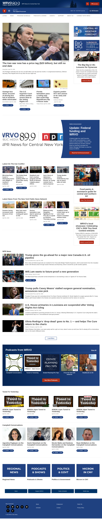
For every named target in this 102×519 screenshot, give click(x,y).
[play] (4, 11)
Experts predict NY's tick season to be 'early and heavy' (60, 95)
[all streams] (94, 11)
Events (52, 16)
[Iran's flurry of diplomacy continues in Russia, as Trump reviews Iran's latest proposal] (49, 170)
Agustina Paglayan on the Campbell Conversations (13, 444)
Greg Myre (5, 70)
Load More (51, 338)
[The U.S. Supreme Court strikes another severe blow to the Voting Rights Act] (26, 84)
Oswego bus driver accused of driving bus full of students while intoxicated (9, 96)
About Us (70, 16)
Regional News (9, 480)
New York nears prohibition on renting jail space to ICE (22, 213)
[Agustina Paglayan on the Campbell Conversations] (14, 434)
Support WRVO (39, 491)
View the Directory (86, 201)
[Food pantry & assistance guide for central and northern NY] (86, 175)
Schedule (38, 508)
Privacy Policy (80, 508)
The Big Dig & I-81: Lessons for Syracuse (86, 66)
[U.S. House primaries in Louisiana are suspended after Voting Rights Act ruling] (13, 310)
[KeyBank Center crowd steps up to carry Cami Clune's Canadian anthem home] (63, 205)
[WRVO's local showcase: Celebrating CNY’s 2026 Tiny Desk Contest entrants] (86, 214)
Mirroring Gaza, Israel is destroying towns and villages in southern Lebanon (8, 180)
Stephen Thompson (30, 327)
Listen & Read (86, 81)
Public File (79, 504)
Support (61, 16)
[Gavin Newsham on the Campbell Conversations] (38, 434)
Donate (95, 4)
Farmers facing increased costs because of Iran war (8, 213)
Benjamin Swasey (29, 311)
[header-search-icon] (87, 4)
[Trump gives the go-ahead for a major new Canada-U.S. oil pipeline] (13, 260)
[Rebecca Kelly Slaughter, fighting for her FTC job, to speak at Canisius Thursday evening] (49, 205)
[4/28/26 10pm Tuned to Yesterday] (88, 401)
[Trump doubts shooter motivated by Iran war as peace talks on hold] (63, 170)
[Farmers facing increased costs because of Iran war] (9, 205)
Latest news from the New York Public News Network (25, 200)
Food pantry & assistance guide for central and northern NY (86, 193)
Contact (58, 508)
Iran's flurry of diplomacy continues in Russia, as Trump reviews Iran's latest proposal (49, 180)
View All (93, 351)
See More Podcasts (51, 381)
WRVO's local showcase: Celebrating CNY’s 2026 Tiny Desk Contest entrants (87, 227)
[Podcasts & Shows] (38, 471)
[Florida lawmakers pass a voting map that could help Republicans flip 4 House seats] (43, 84)
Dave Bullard (6, 102)
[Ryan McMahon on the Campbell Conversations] (88, 434)
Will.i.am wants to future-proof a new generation (52, 272)
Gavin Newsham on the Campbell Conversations (37, 444)
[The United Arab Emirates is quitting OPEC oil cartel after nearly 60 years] (22, 170)
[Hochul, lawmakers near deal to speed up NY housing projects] (36, 205)
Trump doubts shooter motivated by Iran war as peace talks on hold (63, 179)
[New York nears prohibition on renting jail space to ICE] (22, 205)
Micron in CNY (82, 480)
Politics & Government (61, 480)
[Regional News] (14, 471)
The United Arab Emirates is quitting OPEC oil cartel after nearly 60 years (22, 179)
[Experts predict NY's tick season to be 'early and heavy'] (60, 84)
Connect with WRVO (83, 16)
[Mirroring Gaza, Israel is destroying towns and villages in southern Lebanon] (9, 170)
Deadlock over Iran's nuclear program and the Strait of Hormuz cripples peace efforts (35, 180)
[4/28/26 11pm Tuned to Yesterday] (63, 401)
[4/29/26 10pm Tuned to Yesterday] (38, 401)
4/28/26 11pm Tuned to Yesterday (61, 411)
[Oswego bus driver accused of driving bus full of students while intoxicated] (9, 84)
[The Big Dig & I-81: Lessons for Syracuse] (86, 51)
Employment (60, 504)
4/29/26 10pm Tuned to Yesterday (36, 411)
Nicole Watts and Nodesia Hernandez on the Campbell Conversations (63, 445)
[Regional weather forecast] (86, 32)
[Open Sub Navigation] (8, 16)
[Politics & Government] (63, 471)
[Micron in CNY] (88, 471)
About (37, 504)
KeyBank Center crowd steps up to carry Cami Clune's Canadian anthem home (63, 214)
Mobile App (86, 491)
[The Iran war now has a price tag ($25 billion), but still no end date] (36, 42)
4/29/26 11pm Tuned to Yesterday (12, 411)
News (12, 16)
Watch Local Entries (86, 243)
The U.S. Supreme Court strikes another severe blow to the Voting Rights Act (25, 97)
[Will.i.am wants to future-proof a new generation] (13, 277)
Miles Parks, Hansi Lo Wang (26, 104)
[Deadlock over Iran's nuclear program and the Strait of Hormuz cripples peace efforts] (36, 170)
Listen (5, 16)
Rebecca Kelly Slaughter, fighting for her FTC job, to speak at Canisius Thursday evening (49, 215)
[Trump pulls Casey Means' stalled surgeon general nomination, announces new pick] (13, 293)
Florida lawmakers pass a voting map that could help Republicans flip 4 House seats (43, 97)
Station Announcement (75, 124)
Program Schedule (23, 16)
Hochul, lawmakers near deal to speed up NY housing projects (35, 214)
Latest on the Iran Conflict (14, 164)
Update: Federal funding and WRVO (80, 132)
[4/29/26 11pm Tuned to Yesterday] (14, 401)
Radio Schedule (62, 491)
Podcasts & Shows (40, 16)
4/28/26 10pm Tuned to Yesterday (85, 411)
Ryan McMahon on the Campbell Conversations (86, 444)
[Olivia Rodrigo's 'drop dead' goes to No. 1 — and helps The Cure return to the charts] (13, 326)
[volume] (9, 11)
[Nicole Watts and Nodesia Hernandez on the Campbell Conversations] (63, 434)
